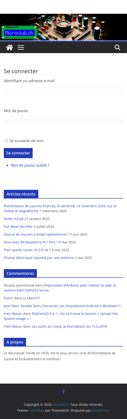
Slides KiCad (13, 218)
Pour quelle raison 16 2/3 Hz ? (27, 250)
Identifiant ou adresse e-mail (29, 80)
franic (8, 298)
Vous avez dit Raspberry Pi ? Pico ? (31, 242)
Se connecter (18, 153)
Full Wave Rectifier (18, 226)
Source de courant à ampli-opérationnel (35, 234)
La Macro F (31, 298)
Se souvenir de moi (26, 140)
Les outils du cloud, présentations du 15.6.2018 (69, 326)
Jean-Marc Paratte (18, 306)
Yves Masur (13, 313)
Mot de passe (16, 110)
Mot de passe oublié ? (30, 165)
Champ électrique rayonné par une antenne (39, 257)
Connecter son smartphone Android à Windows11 (81, 306)
